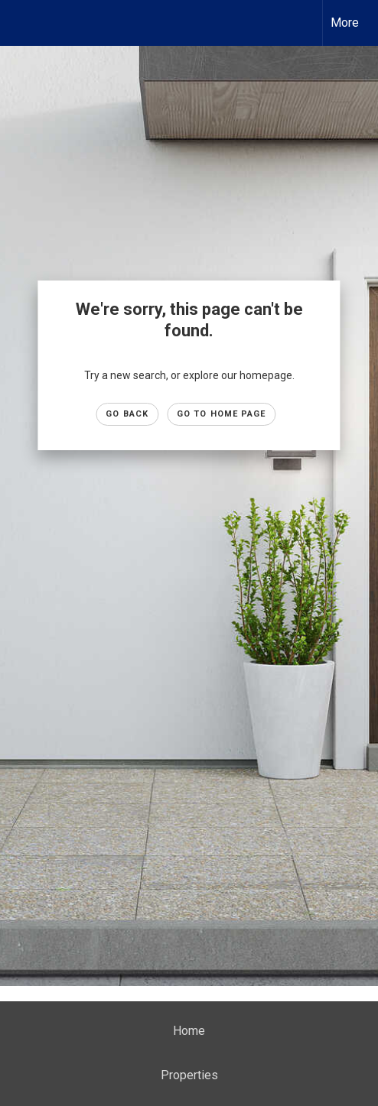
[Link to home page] (25, 23)
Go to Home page (221, 414)
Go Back (127, 414)
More (345, 22)
